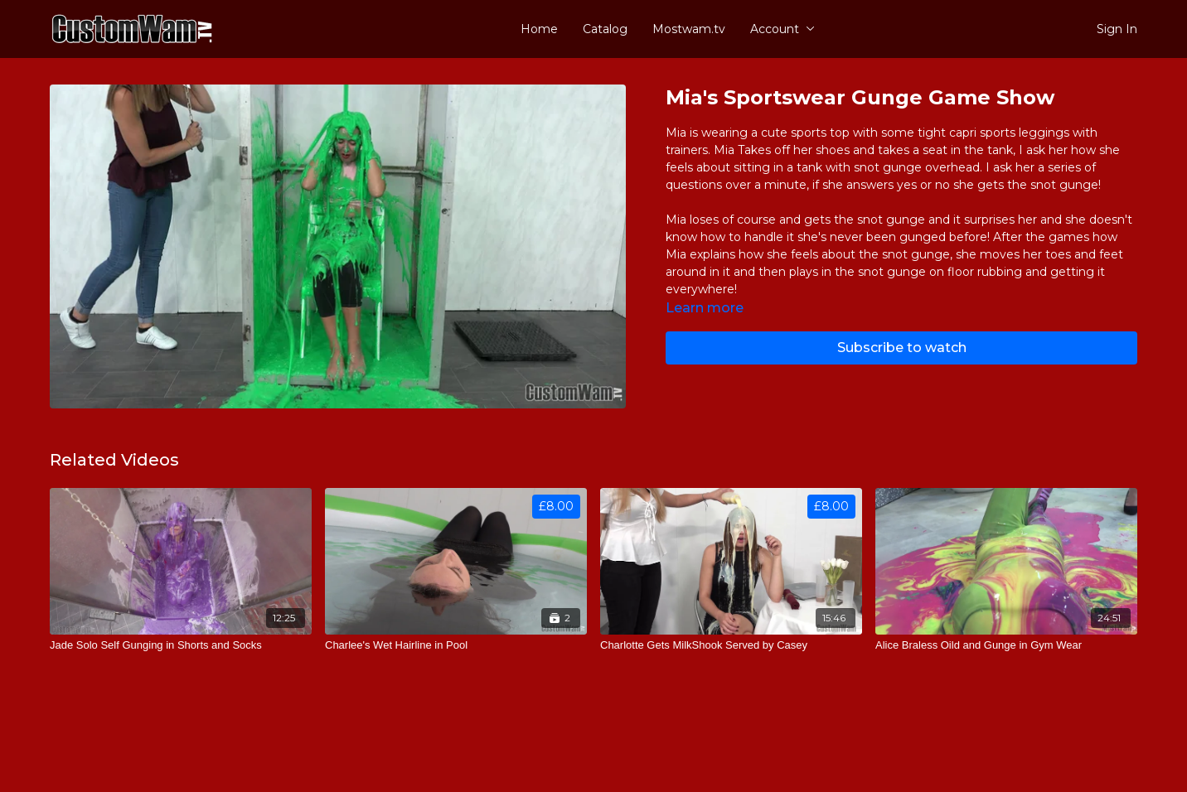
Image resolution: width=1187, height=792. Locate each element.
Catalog (605, 29)
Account (782, 29)
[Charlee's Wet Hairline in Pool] (456, 645)
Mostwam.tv (688, 29)
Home (539, 29)
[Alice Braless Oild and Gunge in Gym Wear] (1006, 645)
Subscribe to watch (902, 347)
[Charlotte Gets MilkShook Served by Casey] (731, 645)
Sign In (1117, 29)
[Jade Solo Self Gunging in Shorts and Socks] (181, 645)
